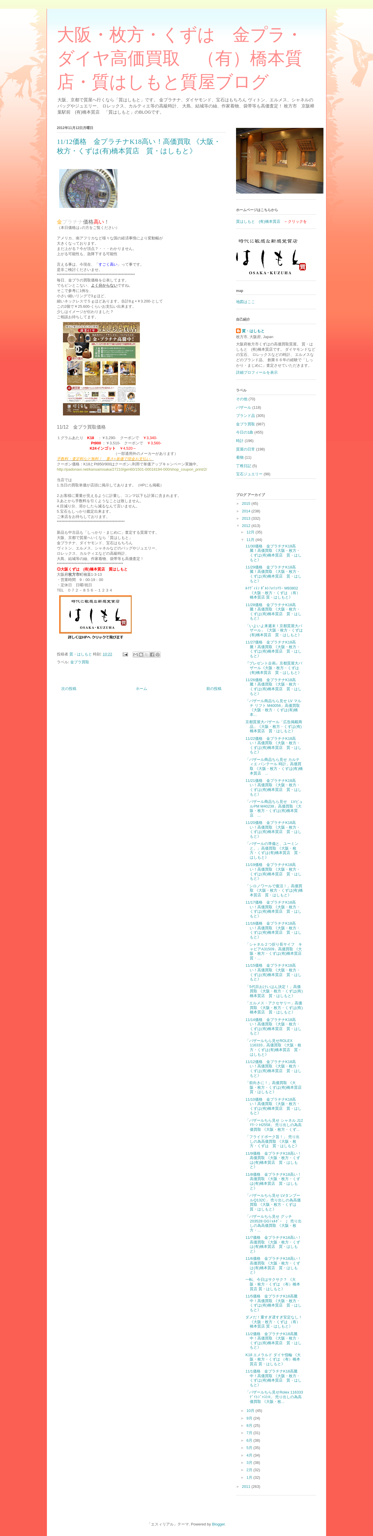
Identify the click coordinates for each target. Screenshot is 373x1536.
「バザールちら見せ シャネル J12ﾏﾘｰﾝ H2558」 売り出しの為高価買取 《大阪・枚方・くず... (274, 1125)
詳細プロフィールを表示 (257, 372)
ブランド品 (245, 415)
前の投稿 (213, 688)
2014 (246, 511)
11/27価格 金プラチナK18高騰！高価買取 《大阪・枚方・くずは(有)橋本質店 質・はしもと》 (273, 649)
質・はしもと (253, 331)
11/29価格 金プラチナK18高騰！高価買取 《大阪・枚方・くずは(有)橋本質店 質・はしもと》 (273, 574)
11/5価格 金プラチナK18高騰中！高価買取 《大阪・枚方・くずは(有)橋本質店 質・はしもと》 (273, 1303)
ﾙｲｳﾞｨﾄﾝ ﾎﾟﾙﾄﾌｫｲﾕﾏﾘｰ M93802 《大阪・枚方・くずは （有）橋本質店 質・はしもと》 (272, 592)
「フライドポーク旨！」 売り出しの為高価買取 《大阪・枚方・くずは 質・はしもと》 (272, 1141)
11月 (251, 539)
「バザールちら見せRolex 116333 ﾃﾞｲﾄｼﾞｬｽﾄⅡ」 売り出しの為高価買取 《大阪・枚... (274, 1396)
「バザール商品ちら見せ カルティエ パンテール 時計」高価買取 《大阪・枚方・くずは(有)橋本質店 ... (273, 766)
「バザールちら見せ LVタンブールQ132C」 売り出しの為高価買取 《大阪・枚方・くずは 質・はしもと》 (273, 1202)
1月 (250, 1477)
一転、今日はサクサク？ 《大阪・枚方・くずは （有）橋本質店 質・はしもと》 (272, 1284)
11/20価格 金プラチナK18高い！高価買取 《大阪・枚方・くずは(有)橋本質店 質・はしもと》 (273, 829)
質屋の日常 (245, 449)
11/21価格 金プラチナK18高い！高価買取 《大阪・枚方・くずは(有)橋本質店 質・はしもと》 (273, 787)
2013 (246, 518)
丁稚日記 (243, 466)
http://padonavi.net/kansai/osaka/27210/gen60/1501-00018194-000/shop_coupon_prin (129, 469)
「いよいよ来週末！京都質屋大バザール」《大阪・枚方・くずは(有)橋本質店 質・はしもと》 (274, 630)
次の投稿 (68, 688)
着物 (240, 457)
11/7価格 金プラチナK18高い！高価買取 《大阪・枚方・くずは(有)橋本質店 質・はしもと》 (273, 1244)
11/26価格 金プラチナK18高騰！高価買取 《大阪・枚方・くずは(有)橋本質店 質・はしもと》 (273, 687)
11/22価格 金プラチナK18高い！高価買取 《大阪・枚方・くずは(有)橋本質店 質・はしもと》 (273, 745)
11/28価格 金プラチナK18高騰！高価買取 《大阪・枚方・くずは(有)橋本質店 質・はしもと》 (273, 612)
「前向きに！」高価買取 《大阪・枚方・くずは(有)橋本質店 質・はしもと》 (275, 1087)
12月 (251, 532)
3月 (250, 1462)
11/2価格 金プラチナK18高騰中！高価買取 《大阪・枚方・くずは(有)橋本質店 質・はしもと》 (273, 1341)
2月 (250, 1470)
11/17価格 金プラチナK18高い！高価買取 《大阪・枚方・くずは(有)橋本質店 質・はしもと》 (273, 909)
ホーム (141, 688)
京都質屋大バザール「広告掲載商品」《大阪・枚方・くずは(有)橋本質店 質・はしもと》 (273, 726)
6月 (250, 1440)
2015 (246, 503)
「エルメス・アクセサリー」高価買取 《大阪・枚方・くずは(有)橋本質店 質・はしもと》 (273, 1007)
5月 (250, 1447)
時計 (240, 441)
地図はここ (245, 302)
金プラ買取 (79, 662)
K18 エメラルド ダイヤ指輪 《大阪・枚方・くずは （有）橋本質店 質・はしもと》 (273, 1359)
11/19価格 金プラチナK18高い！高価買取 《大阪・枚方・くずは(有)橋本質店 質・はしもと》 (273, 871)
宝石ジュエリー (249, 474)
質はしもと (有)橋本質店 (258, 221)
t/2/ (204, 469)
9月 (250, 1418)
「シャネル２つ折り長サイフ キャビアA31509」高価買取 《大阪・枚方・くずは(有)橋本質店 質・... (275, 951)
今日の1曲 (244, 432)
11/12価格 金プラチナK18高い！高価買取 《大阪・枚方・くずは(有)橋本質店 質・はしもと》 (273, 1069)
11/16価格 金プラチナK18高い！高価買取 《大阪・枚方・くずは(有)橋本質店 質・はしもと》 (273, 930)
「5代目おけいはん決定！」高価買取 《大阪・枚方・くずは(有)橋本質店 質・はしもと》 (273, 991)
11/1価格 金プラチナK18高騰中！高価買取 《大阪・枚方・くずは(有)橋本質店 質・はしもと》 (273, 1378)
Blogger (218, 1524)
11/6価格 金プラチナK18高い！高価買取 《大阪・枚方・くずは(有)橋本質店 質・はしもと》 (273, 1265)
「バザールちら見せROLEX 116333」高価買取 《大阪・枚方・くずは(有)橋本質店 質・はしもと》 (273, 1048)
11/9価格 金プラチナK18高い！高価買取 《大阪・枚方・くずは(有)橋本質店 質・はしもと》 (273, 1160)
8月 (250, 1425)
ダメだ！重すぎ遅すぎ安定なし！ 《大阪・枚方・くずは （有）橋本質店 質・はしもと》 (273, 1321)
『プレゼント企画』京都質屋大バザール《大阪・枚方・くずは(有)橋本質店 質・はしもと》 (273, 667)
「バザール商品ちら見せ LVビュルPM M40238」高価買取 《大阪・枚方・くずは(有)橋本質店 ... (274, 808)
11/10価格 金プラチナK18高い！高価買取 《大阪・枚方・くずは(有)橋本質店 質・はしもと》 (273, 1106)
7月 (250, 1433)
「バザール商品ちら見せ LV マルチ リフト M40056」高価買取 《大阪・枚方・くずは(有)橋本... (273, 708)
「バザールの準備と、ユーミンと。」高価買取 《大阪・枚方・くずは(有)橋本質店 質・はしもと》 (273, 850)
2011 (246, 1486)
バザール (243, 407)
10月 (251, 1410)
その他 (241, 399)
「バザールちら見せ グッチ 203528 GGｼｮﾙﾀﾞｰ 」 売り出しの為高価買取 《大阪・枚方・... (273, 1223)
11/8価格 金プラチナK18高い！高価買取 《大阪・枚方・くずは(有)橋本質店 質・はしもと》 (273, 1181)
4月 (250, 1455)
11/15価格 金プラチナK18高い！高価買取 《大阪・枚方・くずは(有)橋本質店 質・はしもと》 (273, 972)
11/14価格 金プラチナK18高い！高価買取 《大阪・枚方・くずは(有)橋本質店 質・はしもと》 (273, 1026)
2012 (246, 525)
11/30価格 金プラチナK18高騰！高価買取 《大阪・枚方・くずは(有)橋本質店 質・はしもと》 (273, 553)
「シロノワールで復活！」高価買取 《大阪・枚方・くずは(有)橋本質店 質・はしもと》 (273, 890)
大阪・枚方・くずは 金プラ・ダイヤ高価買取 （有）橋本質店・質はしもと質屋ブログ (180, 58)
